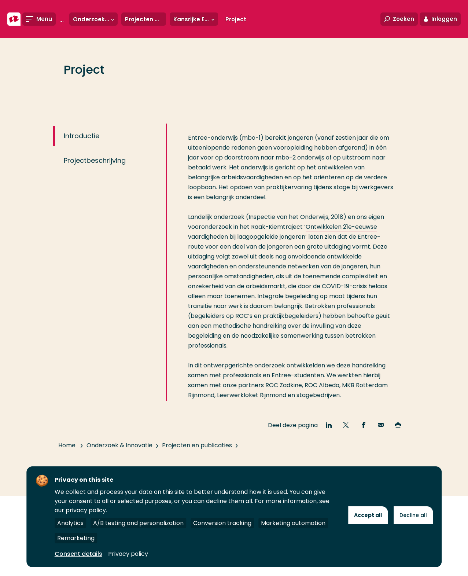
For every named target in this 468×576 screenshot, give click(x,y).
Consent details (78, 554)
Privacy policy (128, 554)
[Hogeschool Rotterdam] (14, 19)
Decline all (413, 515)
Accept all (368, 515)
